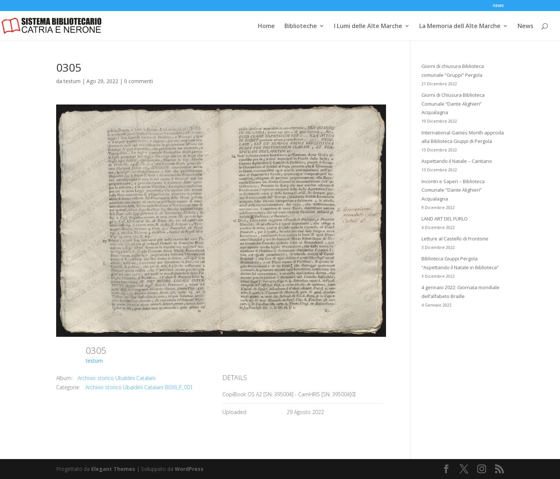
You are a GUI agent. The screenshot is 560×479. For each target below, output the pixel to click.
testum (72, 81)
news (498, 5)
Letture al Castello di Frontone (454, 238)
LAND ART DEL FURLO (444, 218)
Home (266, 26)
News (525, 26)
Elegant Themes (113, 468)
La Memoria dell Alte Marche (460, 26)
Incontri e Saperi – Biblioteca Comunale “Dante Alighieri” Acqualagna (453, 190)
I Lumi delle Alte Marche (368, 26)
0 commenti (138, 81)
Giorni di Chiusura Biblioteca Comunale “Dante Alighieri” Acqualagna (453, 104)
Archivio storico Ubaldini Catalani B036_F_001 (139, 387)
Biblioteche (300, 26)
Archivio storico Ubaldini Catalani (117, 378)
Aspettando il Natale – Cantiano (456, 161)
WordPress (189, 468)
